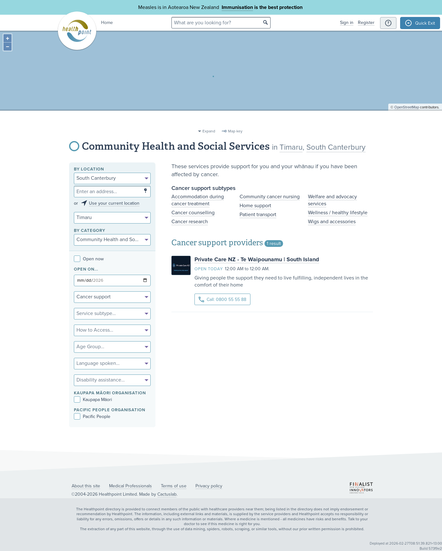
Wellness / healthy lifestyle (337, 212)
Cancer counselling (193, 212)
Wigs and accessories (332, 221)
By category (89, 231)
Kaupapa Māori (93, 400)
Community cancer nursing (270, 196)
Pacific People (92, 416)
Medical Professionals (130, 486)
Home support (255, 205)
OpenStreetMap (406, 123)
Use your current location (114, 203)
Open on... (86, 269)
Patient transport (258, 214)
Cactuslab (167, 494)
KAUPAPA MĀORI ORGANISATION (110, 393)
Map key (235, 131)
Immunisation (237, 7)
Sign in (346, 22)
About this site (86, 486)
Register (366, 22)
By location (89, 169)
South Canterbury (336, 147)
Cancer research (189, 221)
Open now (89, 259)
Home (107, 22)
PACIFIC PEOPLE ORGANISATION (109, 410)
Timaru (291, 147)
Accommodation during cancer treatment (197, 200)
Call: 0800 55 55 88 (222, 299)
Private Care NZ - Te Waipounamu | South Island (256, 259)
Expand (208, 131)
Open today (208, 269)
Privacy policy (208, 486)
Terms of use (173, 486)
